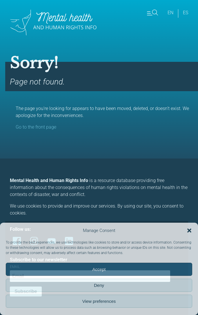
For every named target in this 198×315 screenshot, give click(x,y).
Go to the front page (36, 127)
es (185, 12)
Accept (99, 269)
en (170, 12)
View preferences (99, 301)
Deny (99, 285)
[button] (189, 230)
